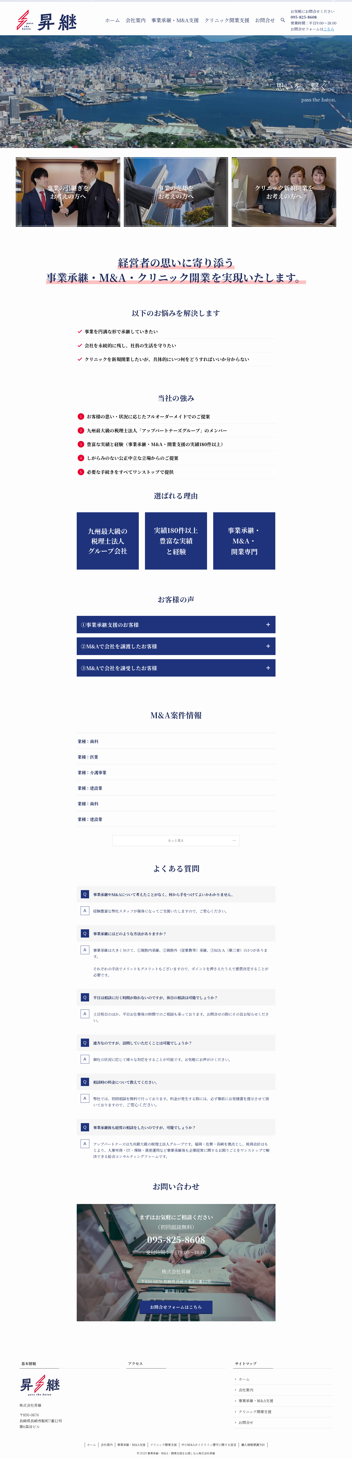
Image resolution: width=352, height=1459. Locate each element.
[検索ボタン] (283, 20)
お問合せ (246, 1422)
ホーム (244, 1379)
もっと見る (176, 840)
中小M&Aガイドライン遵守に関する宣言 (208, 1445)
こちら (328, 29)
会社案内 (246, 1390)
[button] (172, 143)
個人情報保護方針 (253, 1445)
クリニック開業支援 (255, 1411)
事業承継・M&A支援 (256, 1400)
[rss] (333, 2)
